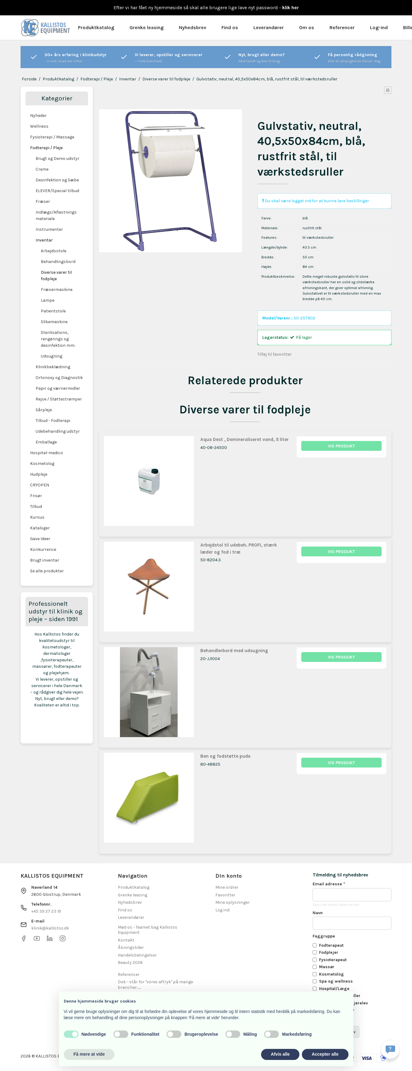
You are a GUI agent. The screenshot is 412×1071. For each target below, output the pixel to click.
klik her (290, 7)
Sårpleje (44, 409)
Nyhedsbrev (192, 27)
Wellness (39, 126)
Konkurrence (43, 549)
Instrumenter (49, 229)
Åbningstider (131, 947)
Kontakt (126, 940)
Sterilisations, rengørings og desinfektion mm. (58, 339)
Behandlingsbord (58, 261)
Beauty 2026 (130, 962)
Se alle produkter (47, 571)
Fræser (43, 201)
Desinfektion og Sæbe (57, 180)
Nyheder (38, 115)
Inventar (44, 240)
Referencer (342, 27)
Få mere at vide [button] (89, 1054)
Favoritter (225, 895)
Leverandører (268, 27)
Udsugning (51, 356)
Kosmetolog (42, 463)
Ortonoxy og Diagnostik (59, 377)
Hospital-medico (46, 452)
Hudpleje (38, 474)
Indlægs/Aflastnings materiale (56, 215)
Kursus (37, 517)
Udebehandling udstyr (58, 431)
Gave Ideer (40, 538)
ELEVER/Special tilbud (57, 190)
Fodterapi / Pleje (46, 147)
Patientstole (53, 311)
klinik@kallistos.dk (50, 928)
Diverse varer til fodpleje (56, 275)
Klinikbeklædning (53, 366)
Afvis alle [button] (280, 1054)
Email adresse (329, 884)
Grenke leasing (146, 27)
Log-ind (379, 27)
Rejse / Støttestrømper (59, 399)
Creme (42, 169)
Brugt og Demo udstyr (57, 158)
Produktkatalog (96, 27)
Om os (306, 27)
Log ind (222, 910)
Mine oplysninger (232, 902)
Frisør (36, 495)
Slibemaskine (54, 321)
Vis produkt (341, 446)
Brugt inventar (44, 560)
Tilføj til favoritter (274, 354)
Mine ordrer (226, 887)
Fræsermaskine (56, 289)
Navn (318, 912)
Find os (229, 27)
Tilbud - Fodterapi (53, 420)
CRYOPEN (39, 485)
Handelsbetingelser (137, 955)
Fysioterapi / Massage (52, 137)
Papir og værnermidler (58, 388)
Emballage (46, 442)
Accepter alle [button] (325, 1054)
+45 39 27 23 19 (46, 911)
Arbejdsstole (53, 250)
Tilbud (36, 506)
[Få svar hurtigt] (390, 1049)
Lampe (47, 300)
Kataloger (40, 528)
